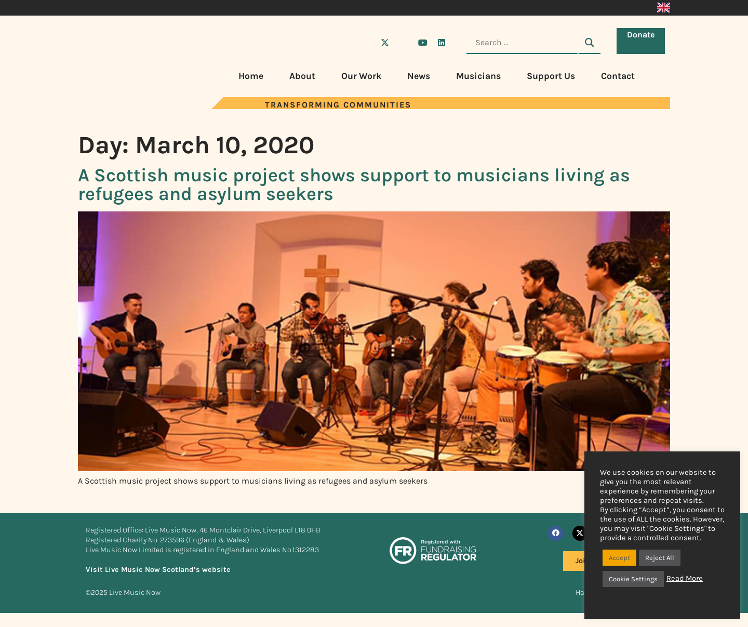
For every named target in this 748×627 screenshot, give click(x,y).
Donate (643, 42)
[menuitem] (663, 8)
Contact (618, 76)
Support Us (551, 76)
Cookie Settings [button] (633, 579)
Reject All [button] (659, 558)
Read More (684, 578)
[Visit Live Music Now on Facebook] (366, 42)
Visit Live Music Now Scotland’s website (158, 569)
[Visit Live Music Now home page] (117, 106)
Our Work (361, 76)
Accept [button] (619, 558)
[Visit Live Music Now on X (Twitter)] (385, 42)
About (302, 76)
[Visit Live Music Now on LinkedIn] (441, 42)
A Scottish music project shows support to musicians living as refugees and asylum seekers (354, 184)
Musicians (478, 76)
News (418, 76)
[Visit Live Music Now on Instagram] (403, 42)
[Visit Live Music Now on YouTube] (423, 42)
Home (250, 76)
